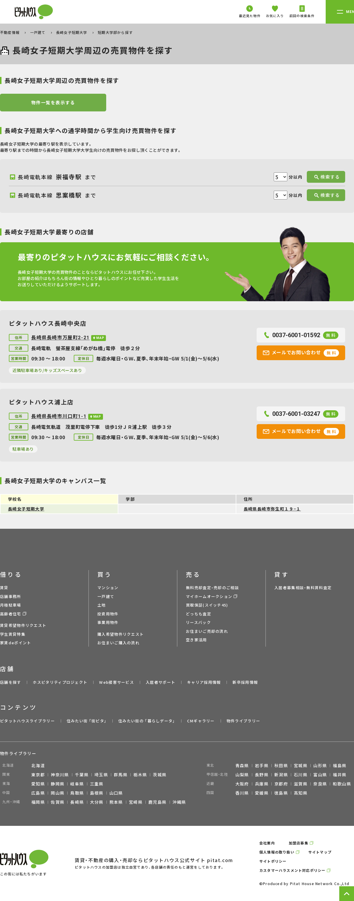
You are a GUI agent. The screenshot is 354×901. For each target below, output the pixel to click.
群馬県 (120, 775)
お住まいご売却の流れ (207, 631)
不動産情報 (10, 32)
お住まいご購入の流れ (118, 642)
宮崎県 (135, 802)
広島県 (38, 793)
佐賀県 (57, 802)
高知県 (300, 793)
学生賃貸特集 (12, 634)
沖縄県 (179, 802)
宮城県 (300, 765)
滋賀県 (300, 784)
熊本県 (116, 802)
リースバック (198, 622)
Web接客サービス (116, 682)
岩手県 (261, 765)
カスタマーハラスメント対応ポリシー (292, 870)
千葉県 (81, 775)
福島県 (339, 765)
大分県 (97, 802)
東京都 (38, 775)
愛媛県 (261, 793)
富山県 (320, 775)
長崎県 (77, 802)
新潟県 (281, 775)
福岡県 (38, 802)
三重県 (97, 784)
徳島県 (281, 793)
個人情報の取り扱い (276, 851)
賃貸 (4, 587)
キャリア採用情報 (204, 682)
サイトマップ (320, 851)
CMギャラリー (201, 721)
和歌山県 (342, 784)
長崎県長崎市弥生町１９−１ (272, 509)
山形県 (320, 765)
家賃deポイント (15, 642)
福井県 (339, 775)
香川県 (242, 793)
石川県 (300, 775)
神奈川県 (60, 775)
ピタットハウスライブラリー (27, 721)
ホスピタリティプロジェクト (60, 682)
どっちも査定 (198, 614)
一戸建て (38, 32)
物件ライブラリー (243, 721)
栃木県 (140, 775)
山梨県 (242, 775)
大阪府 (242, 784)
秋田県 (281, 765)
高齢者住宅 (10, 614)
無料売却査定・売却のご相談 (212, 587)
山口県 (116, 793)
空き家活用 (196, 640)
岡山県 (57, 793)
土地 (101, 605)
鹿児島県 (157, 802)
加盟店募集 (298, 842)
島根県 (97, 793)
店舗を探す (10, 682)
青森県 (242, 765)
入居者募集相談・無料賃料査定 (303, 587)
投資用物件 (108, 614)
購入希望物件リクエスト (120, 634)
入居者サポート (160, 682)
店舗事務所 (10, 596)
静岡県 (57, 784)
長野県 (261, 775)
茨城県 (159, 775)
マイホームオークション (209, 596)
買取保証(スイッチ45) (207, 605)
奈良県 (320, 784)
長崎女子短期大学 (72, 32)
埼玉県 (101, 775)
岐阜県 (77, 784)
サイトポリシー (272, 861)
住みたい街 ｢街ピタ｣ (86, 721)
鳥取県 (77, 793)
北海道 (38, 765)
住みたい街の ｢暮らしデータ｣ (146, 721)
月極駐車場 (10, 605)
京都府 (281, 784)
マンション (108, 587)
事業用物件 (108, 622)
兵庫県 (261, 784)
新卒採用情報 (245, 682)
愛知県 (38, 784)
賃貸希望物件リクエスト (23, 625)
